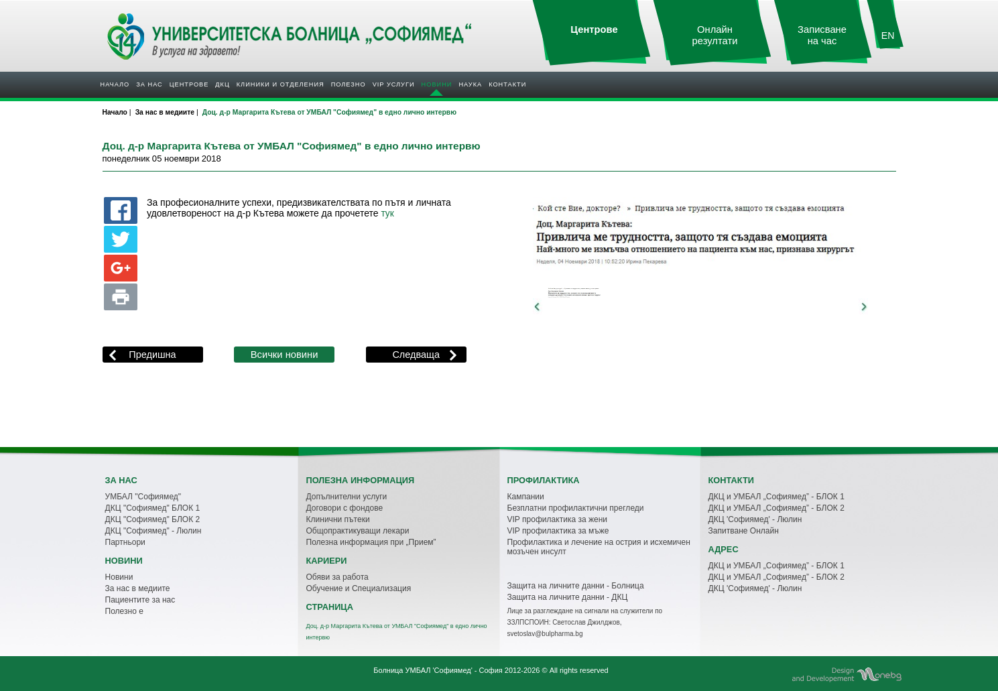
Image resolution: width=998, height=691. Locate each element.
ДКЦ (222, 84)
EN (888, 35)
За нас (149, 84)
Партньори (125, 542)
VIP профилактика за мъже (558, 531)
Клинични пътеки (338, 519)
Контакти (507, 84)
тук (387, 213)
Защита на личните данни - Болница (575, 585)
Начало (115, 84)
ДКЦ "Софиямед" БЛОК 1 (152, 508)
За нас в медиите (137, 588)
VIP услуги (394, 84)
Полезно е (124, 611)
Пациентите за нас (140, 600)
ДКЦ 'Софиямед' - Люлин (755, 519)
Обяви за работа (337, 577)
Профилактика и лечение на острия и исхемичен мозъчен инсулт (598, 547)
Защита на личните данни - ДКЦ (567, 597)
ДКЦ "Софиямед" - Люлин (153, 531)
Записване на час (822, 35)
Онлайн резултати (715, 35)
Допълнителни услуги (346, 496)
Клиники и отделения (280, 84)
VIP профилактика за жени (557, 519)
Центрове (189, 84)
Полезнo (348, 84)
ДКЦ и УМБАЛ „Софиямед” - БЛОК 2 (776, 508)
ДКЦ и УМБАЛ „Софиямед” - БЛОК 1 (776, 496)
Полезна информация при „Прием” (371, 542)
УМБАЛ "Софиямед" (143, 496)
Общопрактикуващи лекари (358, 531)
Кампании (525, 496)
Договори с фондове (344, 508)
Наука (470, 84)
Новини (437, 84)
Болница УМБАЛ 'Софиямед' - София (437, 670)
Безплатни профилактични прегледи (575, 508)
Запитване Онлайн (743, 531)
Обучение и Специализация (359, 588)
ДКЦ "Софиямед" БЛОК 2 (152, 519)
